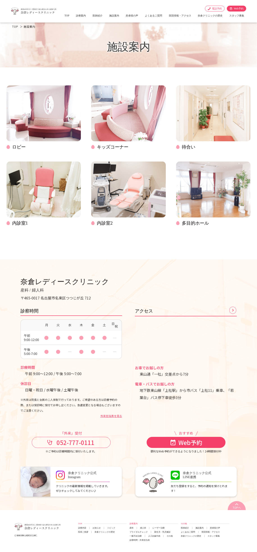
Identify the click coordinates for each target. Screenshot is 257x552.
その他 (170, 536)
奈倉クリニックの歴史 (210, 15)
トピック (111, 528)
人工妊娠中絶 (154, 536)
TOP (66, 15)
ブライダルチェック (139, 532)
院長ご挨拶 (83, 532)
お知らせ (97, 528)
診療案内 (81, 15)
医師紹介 (97, 15)
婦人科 (143, 528)
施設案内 (114, 15)
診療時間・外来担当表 (140, 540)
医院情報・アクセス (180, 15)
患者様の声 (132, 15)
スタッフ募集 (236, 15)
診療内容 (82, 528)
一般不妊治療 (136, 536)
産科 (132, 528)
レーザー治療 (158, 528)
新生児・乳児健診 (162, 532)
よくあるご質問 (153, 15)
